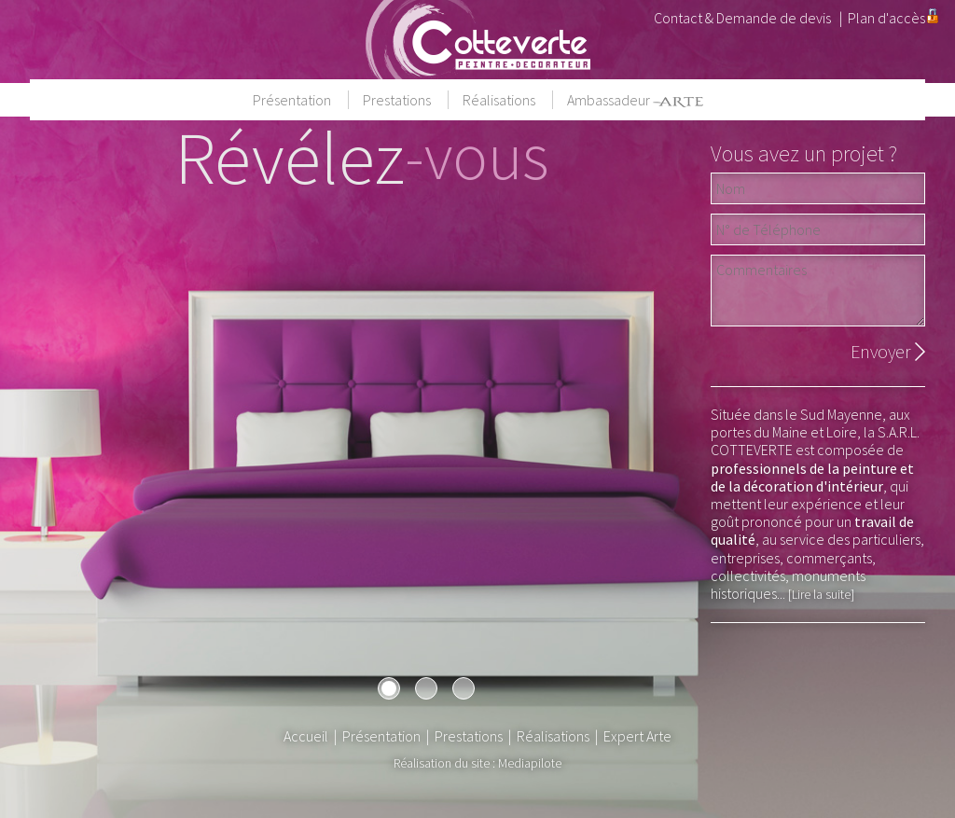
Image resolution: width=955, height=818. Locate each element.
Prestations (398, 99)
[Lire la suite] (821, 594)
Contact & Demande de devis (742, 17)
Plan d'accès (886, 17)
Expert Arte (637, 736)
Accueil (306, 736)
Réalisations (500, 99)
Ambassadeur (635, 99)
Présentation (293, 99)
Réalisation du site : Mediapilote (477, 763)
